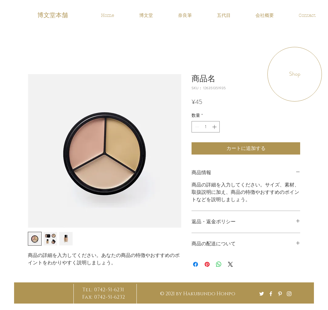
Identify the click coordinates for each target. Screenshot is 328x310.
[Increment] (215, 126)
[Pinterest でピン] (207, 264)
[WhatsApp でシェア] (218, 264)
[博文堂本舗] (53, 14)
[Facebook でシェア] (195, 264)
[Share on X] (230, 264)
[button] (294, 74)
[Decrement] (196, 126)
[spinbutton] (205, 126)
